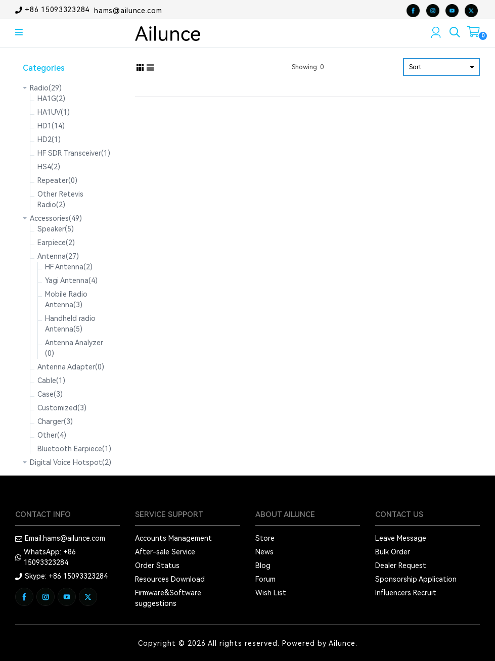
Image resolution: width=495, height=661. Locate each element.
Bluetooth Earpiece (74, 449)
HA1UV (53, 112)
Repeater (57, 180)
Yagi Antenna (71, 280)
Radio (46, 88)
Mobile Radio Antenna (66, 299)
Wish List (270, 593)
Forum (265, 579)
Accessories (56, 218)
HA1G (51, 99)
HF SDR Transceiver (73, 153)
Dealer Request (400, 565)
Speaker (55, 229)
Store (265, 538)
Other (51, 435)
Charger (55, 421)
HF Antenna (69, 267)
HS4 (48, 167)
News (264, 552)
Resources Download (170, 579)
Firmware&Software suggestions (168, 598)
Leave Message (400, 538)
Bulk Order (392, 552)
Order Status (157, 565)
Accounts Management (173, 538)
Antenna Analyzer (74, 348)
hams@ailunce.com (128, 10)
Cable (51, 380)
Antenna (58, 256)
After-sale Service (165, 552)
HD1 (51, 126)
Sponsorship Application (416, 579)
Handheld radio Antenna (70, 323)
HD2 (49, 139)
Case (50, 394)
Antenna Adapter (70, 367)
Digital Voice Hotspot (70, 462)
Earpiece (56, 243)
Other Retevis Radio (60, 199)
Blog (263, 565)
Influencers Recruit (405, 593)
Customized (61, 408)
